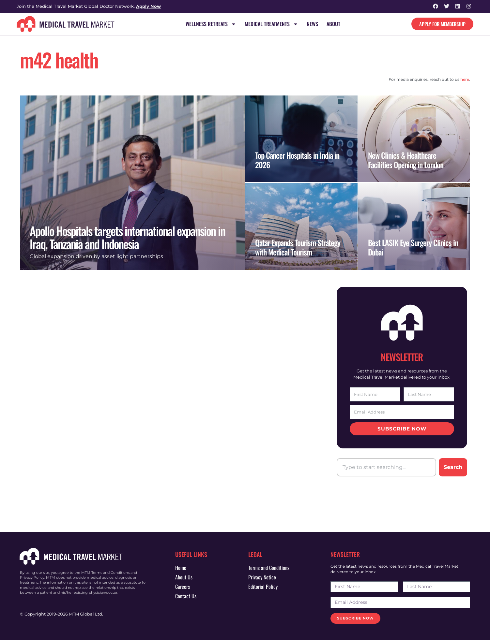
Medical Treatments (271, 24)
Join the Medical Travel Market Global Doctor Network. (89, 6)
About (333, 24)
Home (180, 568)
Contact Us (185, 596)
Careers (182, 586)
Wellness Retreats (211, 24)
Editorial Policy (263, 586)
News (312, 24)
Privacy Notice (262, 577)
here (464, 79)
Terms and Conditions (268, 568)
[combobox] (386, 467)
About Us (183, 577)
